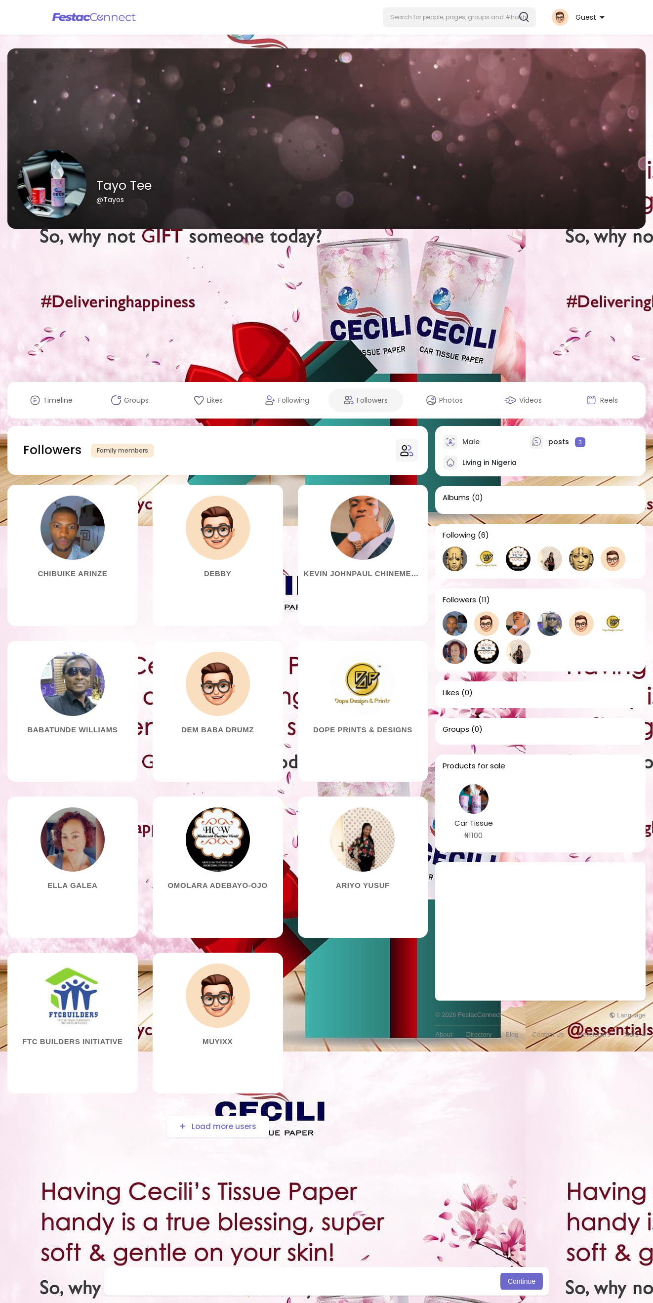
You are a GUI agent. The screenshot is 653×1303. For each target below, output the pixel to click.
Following (459, 535)
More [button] (635, 1034)
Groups (456, 729)
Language (627, 1015)
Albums (456, 498)
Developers (594, 1034)
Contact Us (548, 1034)
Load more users (223, 1126)
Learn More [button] (377, 1281)
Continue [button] (521, 1281)
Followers (459, 600)
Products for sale (474, 766)
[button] (459, 17)
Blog (511, 1034)
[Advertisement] (326, 305)
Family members (122, 450)
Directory (478, 1034)
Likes (451, 693)
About (443, 1034)
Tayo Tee (124, 185)
